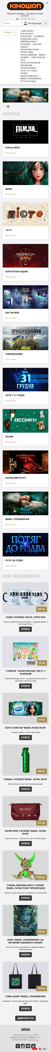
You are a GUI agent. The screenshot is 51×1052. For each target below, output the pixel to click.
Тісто (22, 60)
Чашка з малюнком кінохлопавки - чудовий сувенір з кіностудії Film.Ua (25, 623)
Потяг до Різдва (28, 81)
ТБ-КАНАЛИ (25, 44)
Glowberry (39, 36)
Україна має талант (29, 49)
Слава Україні (26, 31)
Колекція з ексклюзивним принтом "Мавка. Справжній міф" (25, 1002)
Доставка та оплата (34, 14)
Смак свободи (38, 57)
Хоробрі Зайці (26, 52)
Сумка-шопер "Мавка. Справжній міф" (25, 996)
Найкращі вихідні (28, 41)
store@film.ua (33, 1040)
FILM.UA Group (26, 34)
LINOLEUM (37, 44)
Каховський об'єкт (29, 76)
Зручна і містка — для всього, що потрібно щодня (25, 838)
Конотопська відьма (30, 63)
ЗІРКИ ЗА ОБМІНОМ (28, 55)
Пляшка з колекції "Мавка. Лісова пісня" (25, 779)
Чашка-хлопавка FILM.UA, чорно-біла (25, 617)
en (47, 3)
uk (44, 3)
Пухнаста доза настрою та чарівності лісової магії (25, 893)
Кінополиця (26, 36)
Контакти (25, 16)
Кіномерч (24, 57)
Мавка (42, 55)
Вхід (30, 23)
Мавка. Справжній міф (30, 78)
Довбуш (24, 47)
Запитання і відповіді (16, 14)
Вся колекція (10, 153)
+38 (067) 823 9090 (27, 19)
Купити (25, 629)
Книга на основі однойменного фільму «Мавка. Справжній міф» (25, 948)
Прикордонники (28, 68)
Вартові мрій (26, 65)
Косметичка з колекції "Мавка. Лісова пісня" (25, 832)
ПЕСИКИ (23, 73)
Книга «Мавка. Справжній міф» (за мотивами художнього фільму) (25, 941)
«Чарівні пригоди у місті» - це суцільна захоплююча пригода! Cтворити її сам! (25, 679)
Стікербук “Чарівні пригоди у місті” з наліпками (25, 672)
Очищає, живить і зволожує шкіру (25, 732)
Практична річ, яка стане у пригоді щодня (25, 784)
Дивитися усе (25, 1018)
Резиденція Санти (28, 39)
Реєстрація (36, 23)
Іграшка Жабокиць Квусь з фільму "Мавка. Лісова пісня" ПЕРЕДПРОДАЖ (25, 886)
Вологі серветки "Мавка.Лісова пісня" (25, 728)
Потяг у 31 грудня (28, 71)
